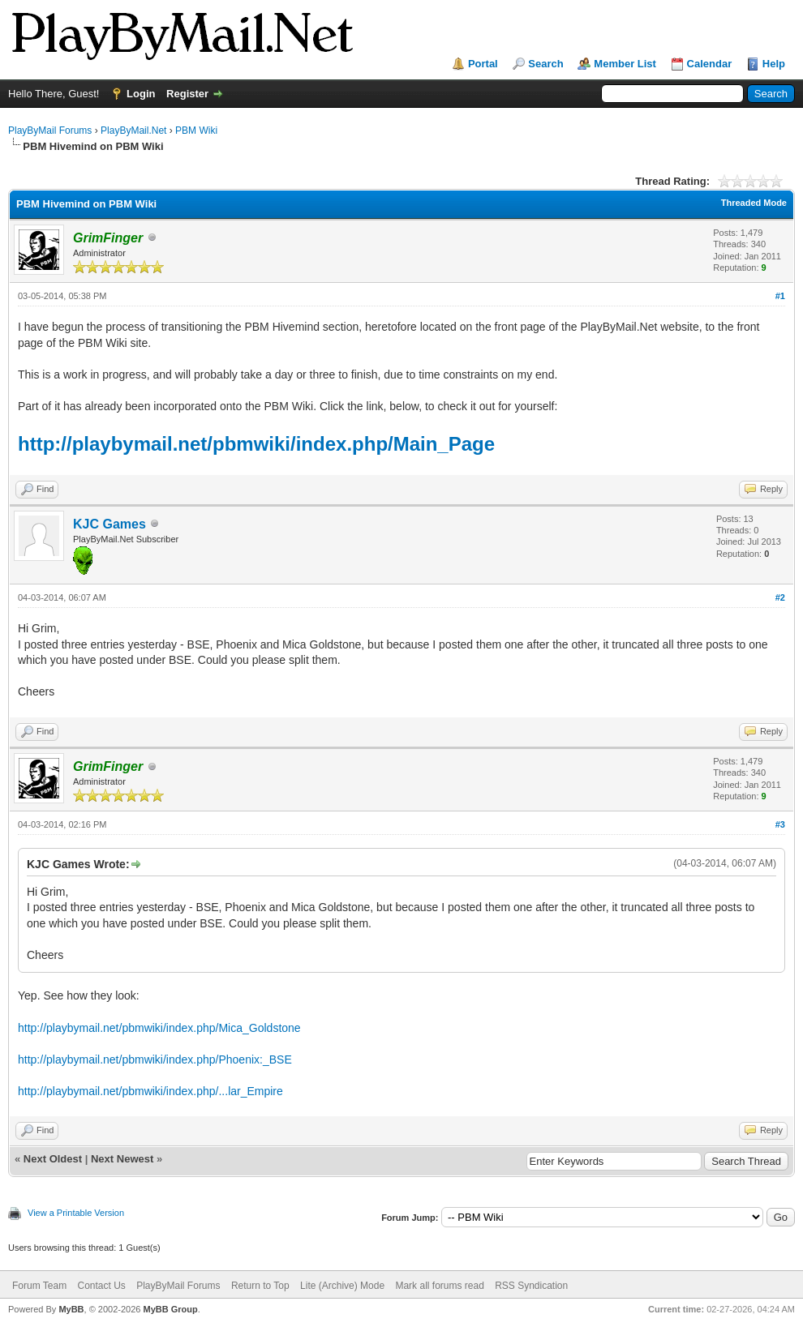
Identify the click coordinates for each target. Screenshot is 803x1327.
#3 (780, 824)
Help (773, 64)
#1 (780, 296)
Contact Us (101, 1285)
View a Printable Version (76, 1213)
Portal (483, 64)
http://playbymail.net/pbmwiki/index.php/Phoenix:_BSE (155, 1059)
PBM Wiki (196, 130)
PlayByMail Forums (50, 130)
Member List (625, 64)
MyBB (71, 1309)
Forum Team (39, 1285)
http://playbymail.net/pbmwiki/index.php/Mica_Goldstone (159, 1027)
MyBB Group (170, 1309)
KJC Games (109, 524)
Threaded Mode (754, 203)
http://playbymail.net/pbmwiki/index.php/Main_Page (256, 444)
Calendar (709, 64)
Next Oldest (53, 1159)
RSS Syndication (531, 1285)
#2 (780, 597)
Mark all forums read (439, 1285)
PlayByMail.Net (133, 130)
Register (187, 94)
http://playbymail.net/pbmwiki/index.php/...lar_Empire (150, 1091)
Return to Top (260, 1285)
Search (545, 64)
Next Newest (122, 1159)
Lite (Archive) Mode (342, 1285)
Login (141, 94)
